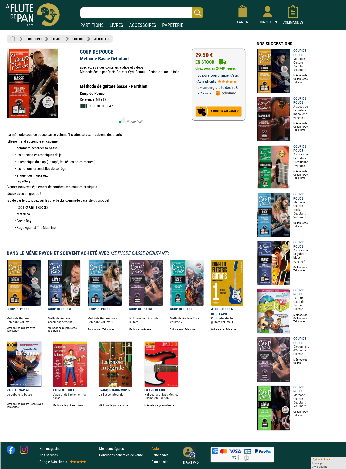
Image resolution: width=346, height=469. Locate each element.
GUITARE (78, 39)
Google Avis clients (62, 462)
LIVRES (116, 25)
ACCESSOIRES (142, 25)
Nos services (48, 455)
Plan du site (159, 462)
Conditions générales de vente (124, 455)
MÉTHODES (100, 39)
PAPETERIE (172, 25)
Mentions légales (111, 448)
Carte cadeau (160, 455)
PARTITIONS (92, 25)
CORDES (56, 39)
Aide (155, 448)
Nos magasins (49, 448)
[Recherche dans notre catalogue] (141, 12)
